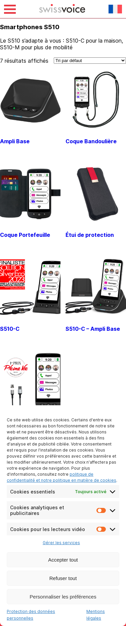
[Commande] (90, 60)
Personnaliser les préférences (63, 596)
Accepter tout (63, 560)
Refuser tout (63, 578)
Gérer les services (61, 542)
